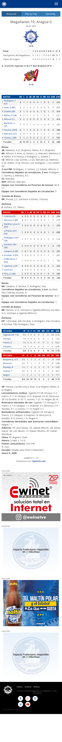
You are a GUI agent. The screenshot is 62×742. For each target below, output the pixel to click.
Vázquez (7, 346)
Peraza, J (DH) (10, 129)
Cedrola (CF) (9, 216)
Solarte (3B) (9, 111)
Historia (19, 687)
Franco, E (7, 342)
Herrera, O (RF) (11, 220)
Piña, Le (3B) (9, 273)
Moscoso (7, 363)
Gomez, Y (7, 370)
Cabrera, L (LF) (10, 265)
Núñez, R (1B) (10, 115)
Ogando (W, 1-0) (10, 334)
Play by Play (31, 13)
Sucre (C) (8, 269)
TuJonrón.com (39, 461)
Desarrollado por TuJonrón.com (14, 709)
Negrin (6, 374)
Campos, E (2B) (11, 251)
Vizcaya (7, 338)
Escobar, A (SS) (11, 255)
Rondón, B (8, 367)
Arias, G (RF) (9, 107)
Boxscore (11, 13)
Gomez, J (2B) (10, 137)
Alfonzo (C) (9, 119)
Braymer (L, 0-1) (10, 359)
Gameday (50, 13)
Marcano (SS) (10, 133)
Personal (36, 687)
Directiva (28, 687)
